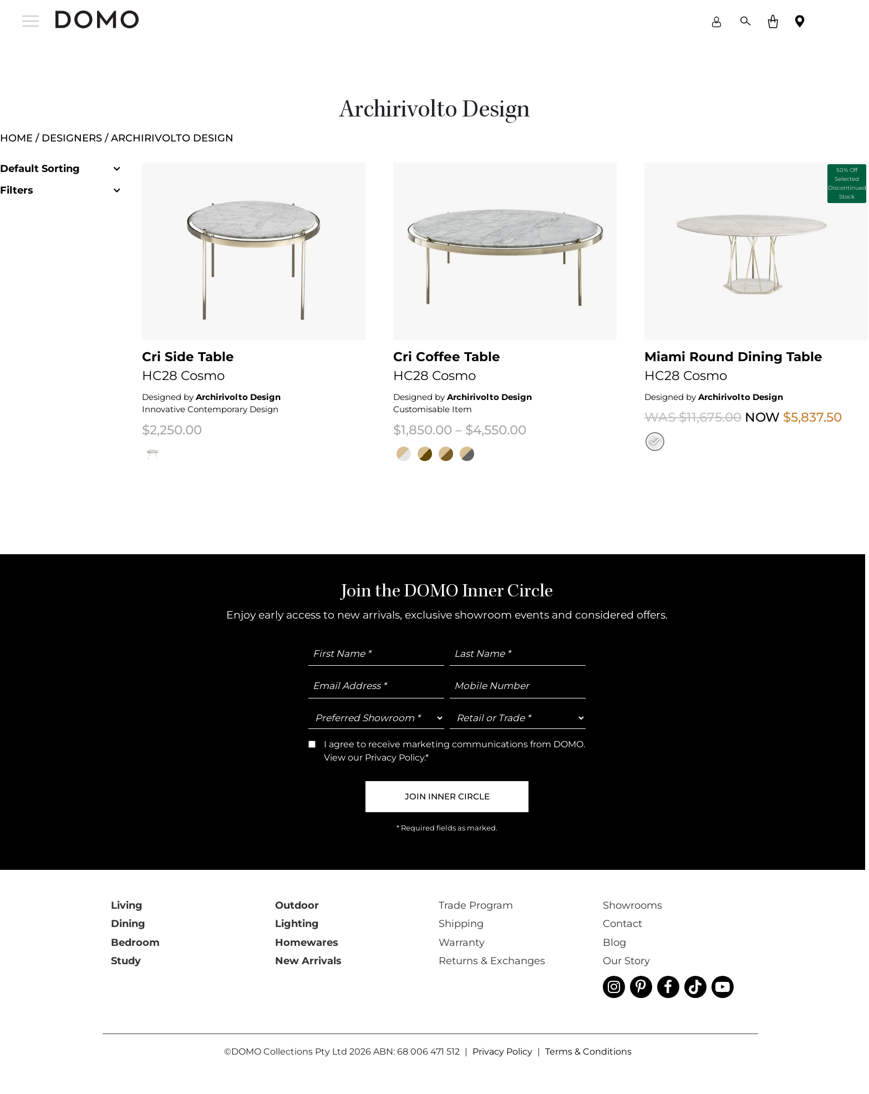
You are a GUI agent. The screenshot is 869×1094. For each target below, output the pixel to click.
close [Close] (685, 64)
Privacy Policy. (464, 602)
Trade (557, 566)
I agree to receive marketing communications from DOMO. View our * (541, 598)
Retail (512, 566)
